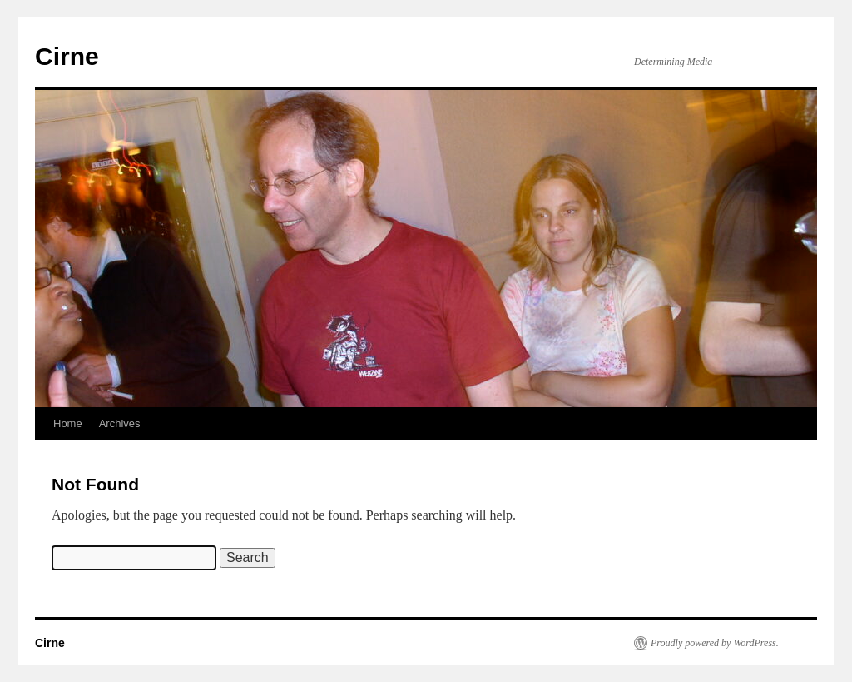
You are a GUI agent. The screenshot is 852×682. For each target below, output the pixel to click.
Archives (120, 423)
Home (67, 423)
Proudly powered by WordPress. (715, 643)
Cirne (67, 56)
